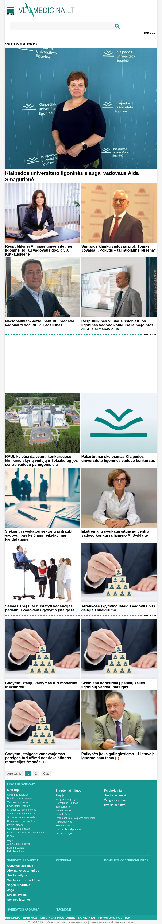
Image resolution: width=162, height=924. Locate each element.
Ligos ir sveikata (21, 784)
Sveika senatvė (114, 805)
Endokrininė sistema (18, 806)
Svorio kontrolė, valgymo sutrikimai (75, 818)
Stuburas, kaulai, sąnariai (21, 817)
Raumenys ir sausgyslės (21, 821)
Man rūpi (13, 790)
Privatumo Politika (114, 917)
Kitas (46, 773)
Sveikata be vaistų (22, 860)
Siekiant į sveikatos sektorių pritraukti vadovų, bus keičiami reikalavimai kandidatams (39, 535)
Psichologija (113, 790)
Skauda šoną (63, 814)
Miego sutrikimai (65, 825)
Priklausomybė (64, 821)
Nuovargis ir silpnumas (68, 829)
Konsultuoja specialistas (126, 860)
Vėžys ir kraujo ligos (67, 799)
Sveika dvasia (17, 894)
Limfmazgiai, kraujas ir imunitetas (26, 832)
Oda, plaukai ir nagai (18, 828)
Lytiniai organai (15, 825)
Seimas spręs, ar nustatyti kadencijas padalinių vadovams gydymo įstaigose (39, 608)
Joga (10, 890)
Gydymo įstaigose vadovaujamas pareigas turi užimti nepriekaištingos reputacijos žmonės (38, 758)
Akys (10, 840)
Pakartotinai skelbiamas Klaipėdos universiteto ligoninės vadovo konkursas (118, 458)
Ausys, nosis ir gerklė (19, 843)
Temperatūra (63, 806)
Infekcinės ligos (64, 833)
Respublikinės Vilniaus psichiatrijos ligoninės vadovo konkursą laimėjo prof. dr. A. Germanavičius (117, 325)
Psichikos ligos (15, 851)
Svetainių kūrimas (125, 922)
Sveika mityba (17, 875)
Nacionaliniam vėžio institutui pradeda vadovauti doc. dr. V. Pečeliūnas (39, 323)
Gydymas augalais (20, 865)
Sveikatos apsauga (23, 909)
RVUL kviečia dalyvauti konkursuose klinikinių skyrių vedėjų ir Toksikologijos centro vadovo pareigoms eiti (41, 460)
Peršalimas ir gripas (67, 802)
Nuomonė (63, 909)
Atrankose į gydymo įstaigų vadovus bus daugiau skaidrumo (118, 608)
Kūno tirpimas (63, 810)
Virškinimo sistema (17, 802)
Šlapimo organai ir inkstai (21, 813)
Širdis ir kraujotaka (17, 794)
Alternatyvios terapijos (23, 870)
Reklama (149, 33)
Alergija (60, 795)
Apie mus (30, 917)
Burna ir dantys (15, 847)
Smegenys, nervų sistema (21, 809)
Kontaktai (86, 917)
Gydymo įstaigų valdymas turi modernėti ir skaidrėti (41, 685)
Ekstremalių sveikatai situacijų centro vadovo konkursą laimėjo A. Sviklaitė (115, 533)
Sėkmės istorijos (19, 899)
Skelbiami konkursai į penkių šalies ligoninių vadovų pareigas (113, 685)
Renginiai (63, 860)
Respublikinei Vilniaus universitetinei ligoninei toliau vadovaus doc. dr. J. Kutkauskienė (38, 250)
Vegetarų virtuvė (18, 885)
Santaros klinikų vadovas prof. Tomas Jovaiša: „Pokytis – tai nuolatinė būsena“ (118, 248)
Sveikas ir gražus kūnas (24, 880)
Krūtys (10, 836)
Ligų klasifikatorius (57, 917)
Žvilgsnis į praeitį (116, 800)
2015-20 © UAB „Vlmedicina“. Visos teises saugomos (57, 922)
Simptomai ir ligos (68, 790)
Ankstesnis (14, 773)
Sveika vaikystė (115, 795)
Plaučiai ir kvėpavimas (19, 798)
